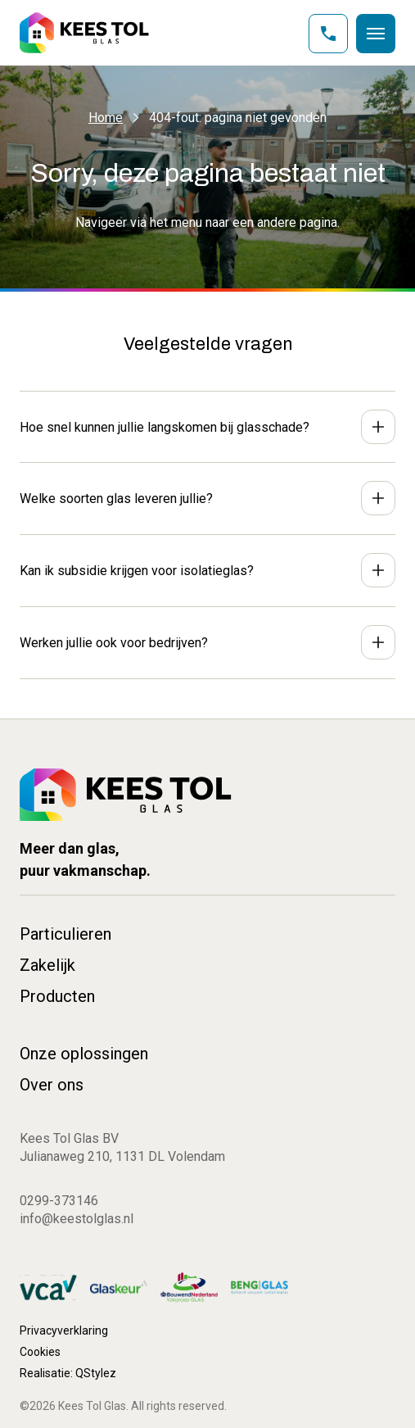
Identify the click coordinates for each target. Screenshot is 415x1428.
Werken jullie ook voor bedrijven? (114, 643)
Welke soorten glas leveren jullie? (116, 498)
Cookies (40, 1351)
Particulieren (65, 934)
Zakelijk (47, 965)
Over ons (51, 1085)
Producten (57, 996)
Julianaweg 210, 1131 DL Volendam (122, 1156)
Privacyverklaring (64, 1330)
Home (105, 117)
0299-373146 (59, 1200)
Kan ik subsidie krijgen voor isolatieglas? (137, 570)
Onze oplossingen (84, 1053)
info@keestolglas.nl (76, 1218)
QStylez (95, 1373)
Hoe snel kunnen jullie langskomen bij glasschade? (164, 427)
